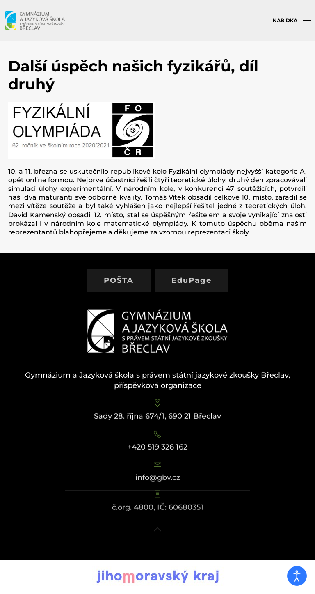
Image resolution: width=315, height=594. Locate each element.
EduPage (191, 280)
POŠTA (119, 280)
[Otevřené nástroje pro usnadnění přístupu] (297, 576)
